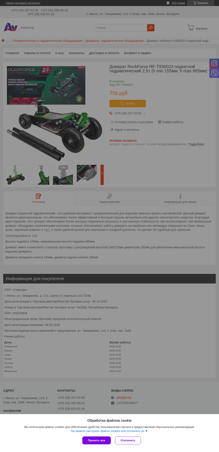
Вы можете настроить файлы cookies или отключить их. (108, 431)
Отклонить (128, 440)
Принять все (96, 440)
